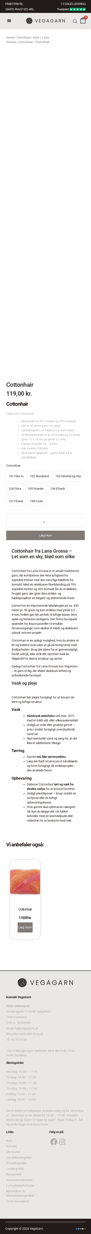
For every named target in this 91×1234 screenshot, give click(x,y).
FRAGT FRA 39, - (14, 4)
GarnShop (23, 37)
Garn (36, 37)
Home (10, 37)
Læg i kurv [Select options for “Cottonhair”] (25, 927)
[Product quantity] (45, 522)
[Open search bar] (75, 21)
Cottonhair (25, 42)
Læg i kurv (45, 535)
